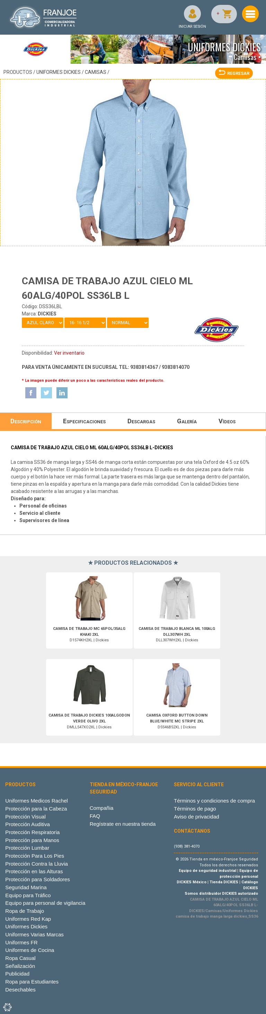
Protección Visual (25, 817)
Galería (187, 421)
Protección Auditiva (27, 824)
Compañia (102, 808)
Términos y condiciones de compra (214, 801)
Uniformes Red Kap (28, 919)
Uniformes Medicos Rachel (36, 801)
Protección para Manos (32, 840)
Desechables (20, 990)
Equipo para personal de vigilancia (45, 903)
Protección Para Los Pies (34, 856)
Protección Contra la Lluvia (36, 864)
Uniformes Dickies (58, 72)
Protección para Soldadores (37, 879)
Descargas (141, 421)
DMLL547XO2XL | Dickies (89, 721)
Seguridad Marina (25, 887)
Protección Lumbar (27, 848)
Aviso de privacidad (196, 817)
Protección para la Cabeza (36, 809)
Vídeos (227, 421)
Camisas (95, 72)
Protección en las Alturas (34, 871)
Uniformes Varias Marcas (34, 934)
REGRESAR (234, 73)
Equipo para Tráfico (28, 895)
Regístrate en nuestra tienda (123, 824)
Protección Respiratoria (32, 832)
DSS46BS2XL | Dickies (176, 721)
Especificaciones (84, 421)
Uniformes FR (21, 942)
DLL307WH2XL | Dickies (177, 634)
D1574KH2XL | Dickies (89, 634)
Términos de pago (195, 809)
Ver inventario (69, 353)
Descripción (25, 421)
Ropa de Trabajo (24, 911)
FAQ (95, 816)
